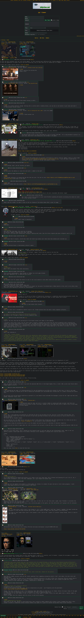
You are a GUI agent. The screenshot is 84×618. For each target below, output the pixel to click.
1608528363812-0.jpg (12, 488)
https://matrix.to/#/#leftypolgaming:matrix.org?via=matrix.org (40, 184)
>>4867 (5, 229)
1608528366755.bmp (12, 400)
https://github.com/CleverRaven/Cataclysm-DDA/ (12, 375)
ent (46, 0)
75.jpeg (23, 346)
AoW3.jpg (15, 489)
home (12, 0)
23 (64, 615)
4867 (50, 207)
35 (12, 617)
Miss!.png (3, 44)
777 (51, 0)
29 (80, 615)
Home (8, 40)
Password (69, 607)
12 (33, 615)
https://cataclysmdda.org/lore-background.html (12, 374)
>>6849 (5, 483)
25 (69, 615)
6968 (23, 473)
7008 (23, 399)
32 (4, 617)
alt (21, 0)
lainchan (44, 611)
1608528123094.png (12, 206)
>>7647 (59, 207)
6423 (23, 173)
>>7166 (5, 99)
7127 (41, 250)
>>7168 (27, 82)
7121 (23, 317)
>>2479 (5, 599)
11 (31, 615)
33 (7, 617)
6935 (23, 312)
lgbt (60, 0)
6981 (23, 487)
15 (42, 615)
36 (15, 617)
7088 (23, 505)
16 (44, 615)
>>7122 (26, 317)
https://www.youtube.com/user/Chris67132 (14, 529)
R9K (62, 0)
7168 (23, 97)
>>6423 (27, 162)
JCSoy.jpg (19, 535)
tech (39, 0)
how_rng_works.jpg (33, 83)
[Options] (82, 0)
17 (47, 615)
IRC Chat (42, 38)
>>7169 (25, 173)
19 (53, 615)
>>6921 (43, 301)
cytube (24, 0)
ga (43, 0)
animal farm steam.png (37, 291)
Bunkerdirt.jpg (34, 139)
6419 (23, 162)
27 (75, 615)
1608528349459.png (12, 291)
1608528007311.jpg (12, 139)
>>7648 (61, 207)
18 (50, 615)
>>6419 (5, 170)
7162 (41, 195)
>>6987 (5, 584)
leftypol (29, 0)
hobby (36, 0)
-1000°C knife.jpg (24, 454)
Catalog (3, 40)
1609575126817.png (12, 188)
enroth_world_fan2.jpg (7, 454)
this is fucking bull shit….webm (35, 110)
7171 (58, 124)
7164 (23, 200)
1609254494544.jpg (12, 249)
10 (28, 615)
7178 (23, 109)
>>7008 (25, 387)
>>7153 (21, 85)
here (16, 448)
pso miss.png (23, 44)
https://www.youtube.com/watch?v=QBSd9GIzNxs (15, 589)
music (49, 0)
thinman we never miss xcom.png (35, 67)
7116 (23, 597)
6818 (44, 292)
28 (77, 615)
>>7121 (5, 331)
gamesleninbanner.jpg (36, 249)
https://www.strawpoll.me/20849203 (27, 151)
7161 (43, 189)
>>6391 (23, 156)
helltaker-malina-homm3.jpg (34, 506)
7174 (23, 103)
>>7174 (26, 97)
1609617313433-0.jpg (12, 83)
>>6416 (5, 164)
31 (1, 617)
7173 (41, 132)
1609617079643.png (12, 67)
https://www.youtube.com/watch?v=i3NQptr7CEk (30, 192)
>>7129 (5, 266)
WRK (33, 0)
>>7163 (21, 69)
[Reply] (32, 59)
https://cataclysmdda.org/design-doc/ (10, 373)
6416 (41, 155)
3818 (71, 140)
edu (41, 0)
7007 (23, 387)
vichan (41, 611)
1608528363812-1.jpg (30, 488)
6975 (23, 481)
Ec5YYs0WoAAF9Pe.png (37, 188)
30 (83, 615)
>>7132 (5, 261)
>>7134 (5, 278)
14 (39, 615)
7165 (23, 66)
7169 (25, 181)
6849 (23, 466)
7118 (23, 428)
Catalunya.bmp (31, 400)
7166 (25, 82)
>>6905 (5, 475)
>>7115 (25, 574)
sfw (19, 0)
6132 (23, 222)
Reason (65, 608)
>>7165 (21, 113)
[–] (1, 59)
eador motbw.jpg (34, 489)
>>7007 (21, 402)
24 (66, 615)
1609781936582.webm (12, 110)
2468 (38, 553)
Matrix (36, 38)
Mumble (47, 38)
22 (61, 615)
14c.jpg (3, 536)
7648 (23, 241)
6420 (23, 168)
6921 (23, 306)
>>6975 (28, 466)
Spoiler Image (55, 20)
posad (54, 0)
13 (36, 615)
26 (72, 615)
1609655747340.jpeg (13, 123)
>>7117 (25, 399)
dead (65, 0)
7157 (23, 227)
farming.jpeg (35, 123)
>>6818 (23, 303)
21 (58, 615)
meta (68, 0)
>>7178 (26, 66)
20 (55, 615)
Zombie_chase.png (42, 346)
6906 (41, 301)
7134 (23, 264)
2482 (27, 560)
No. (27, 59)
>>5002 (16, 218)
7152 (29, 59)
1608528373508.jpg (12, 506)
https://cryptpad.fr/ (26, 421)
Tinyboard (37, 611)
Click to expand (25, 64)
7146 (23, 276)
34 (9, 617)
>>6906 (50, 292)
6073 (33, 216)
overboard (16, 0)
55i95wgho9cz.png (5, 346)
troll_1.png (34, 206)
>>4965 (5, 223)
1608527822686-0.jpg (6, 534)
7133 (23, 259)
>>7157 (56, 207)
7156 (23, 282)
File (65, 607)
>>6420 (25, 162)
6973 (23, 358)
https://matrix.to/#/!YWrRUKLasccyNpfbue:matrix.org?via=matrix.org (40, 159)
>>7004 (5, 389)
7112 (23, 525)
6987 (23, 574)
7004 (23, 382)
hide (6, 42)
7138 (23, 271)
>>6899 (10, 508)
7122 (23, 329)
